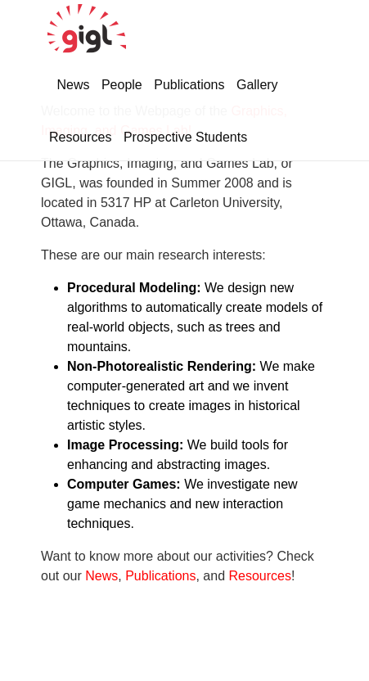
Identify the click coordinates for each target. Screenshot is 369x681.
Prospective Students (185, 137)
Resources (80, 137)
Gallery (257, 85)
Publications (189, 85)
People (121, 85)
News (72, 85)
